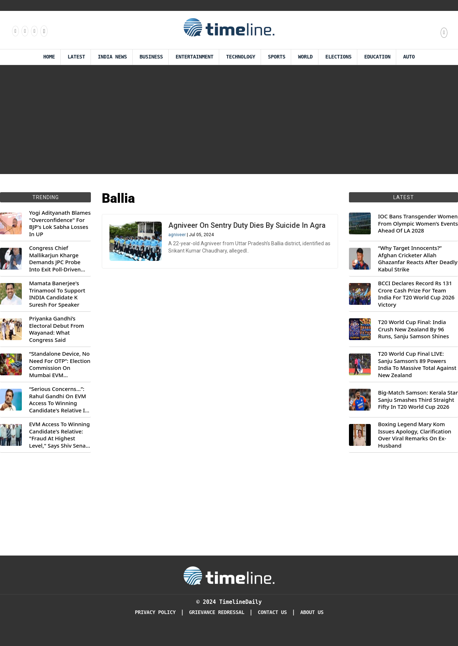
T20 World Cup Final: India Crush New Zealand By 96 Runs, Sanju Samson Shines (413, 329)
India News (112, 57)
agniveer (177, 234)
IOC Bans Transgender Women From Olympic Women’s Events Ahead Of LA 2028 (418, 223)
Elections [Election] (338, 57)
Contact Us (272, 612)
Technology (240, 57)
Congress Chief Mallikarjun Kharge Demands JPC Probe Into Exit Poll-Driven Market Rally (55, 259)
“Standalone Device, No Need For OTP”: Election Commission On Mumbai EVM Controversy (60, 364)
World (305, 57)
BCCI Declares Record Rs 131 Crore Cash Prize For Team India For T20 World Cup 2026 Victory (416, 294)
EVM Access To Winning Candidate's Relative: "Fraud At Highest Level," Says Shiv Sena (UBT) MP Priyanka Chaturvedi (59, 435)
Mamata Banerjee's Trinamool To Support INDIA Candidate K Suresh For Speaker (57, 294)
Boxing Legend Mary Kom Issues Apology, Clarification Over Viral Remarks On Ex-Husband (414, 435)
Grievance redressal (216, 612)
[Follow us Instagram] (24, 31)
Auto (409, 57)
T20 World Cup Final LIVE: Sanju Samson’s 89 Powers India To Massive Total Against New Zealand (417, 364)
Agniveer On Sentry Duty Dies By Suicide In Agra (247, 225)
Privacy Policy (155, 612)
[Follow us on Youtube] (43, 31)
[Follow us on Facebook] (15, 31)
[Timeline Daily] (229, 575)
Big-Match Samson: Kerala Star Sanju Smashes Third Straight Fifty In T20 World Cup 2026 (418, 399)
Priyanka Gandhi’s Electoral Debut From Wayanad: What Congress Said (56, 329)
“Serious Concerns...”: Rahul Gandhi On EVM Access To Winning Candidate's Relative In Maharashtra (58, 399)
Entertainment (194, 57)
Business (151, 57)
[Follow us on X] (34, 31)
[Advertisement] (229, 119)
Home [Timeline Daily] (49, 57)
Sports (276, 57)
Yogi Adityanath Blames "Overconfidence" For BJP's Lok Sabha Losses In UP (60, 223)
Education (377, 57)
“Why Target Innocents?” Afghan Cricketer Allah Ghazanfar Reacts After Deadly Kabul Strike (417, 259)
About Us (312, 612)
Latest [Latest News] (76, 57)
